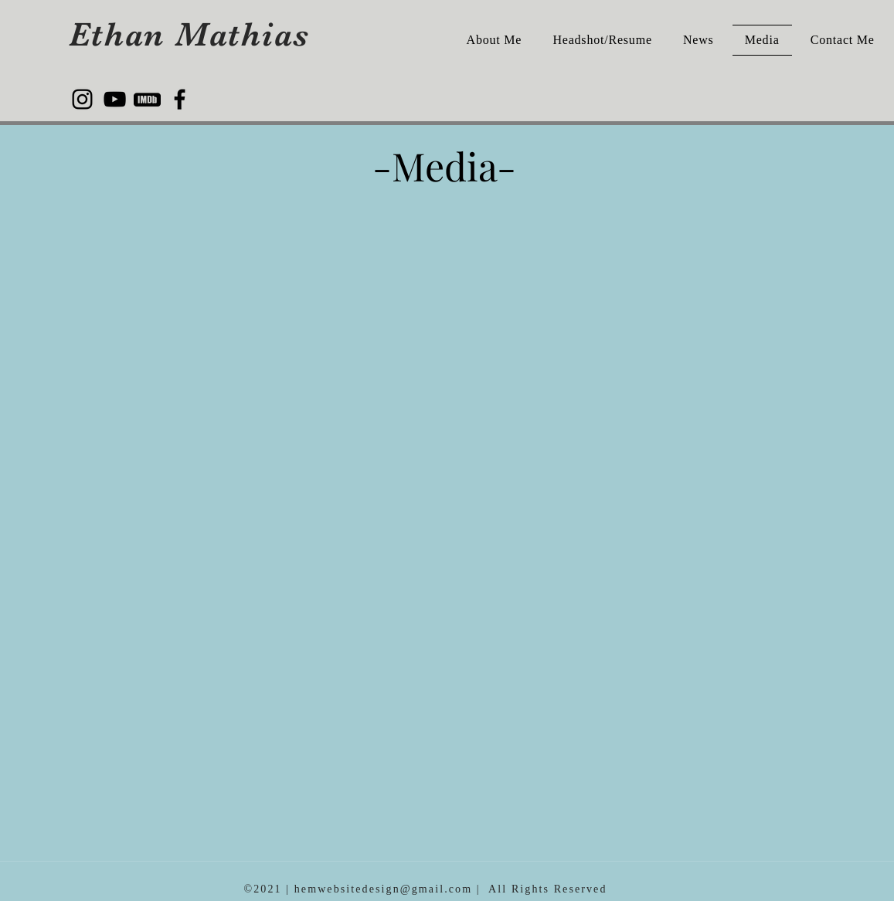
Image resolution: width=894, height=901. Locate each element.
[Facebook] (179, 99)
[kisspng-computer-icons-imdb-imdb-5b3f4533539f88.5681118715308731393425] (147, 99)
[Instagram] (82, 99)
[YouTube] (114, 99)
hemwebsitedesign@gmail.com (383, 889)
